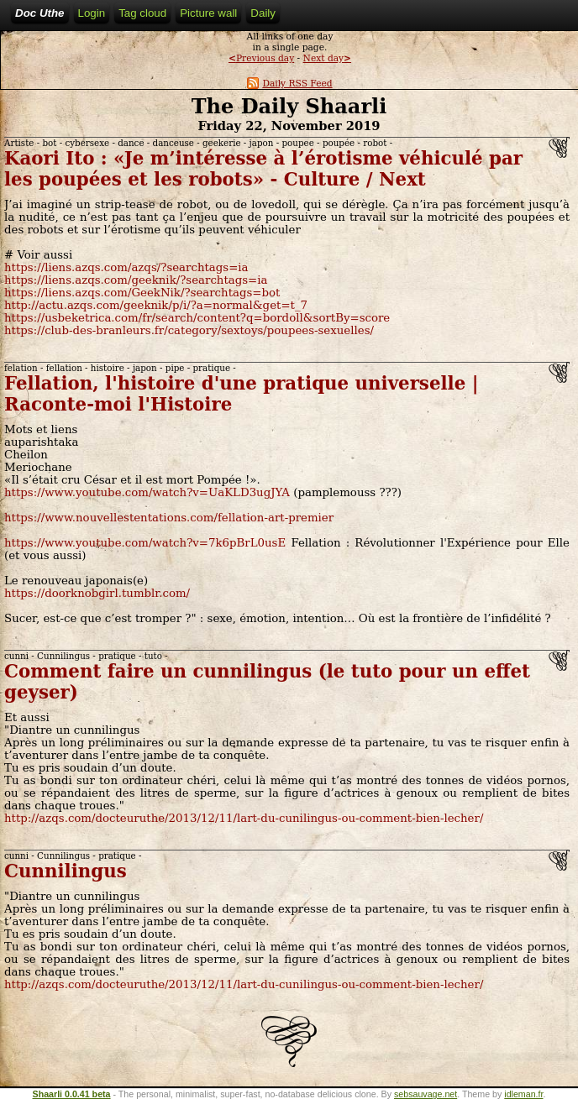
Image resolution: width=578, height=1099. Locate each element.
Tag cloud (142, 13)
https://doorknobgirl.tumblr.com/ (97, 593)
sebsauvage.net (425, 1094)
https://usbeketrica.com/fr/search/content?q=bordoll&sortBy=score (197, 317)
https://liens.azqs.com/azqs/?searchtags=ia (126, 267)
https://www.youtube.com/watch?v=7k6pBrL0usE (145, 542)
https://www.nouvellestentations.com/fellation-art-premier (169, 517)
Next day (327, 58)
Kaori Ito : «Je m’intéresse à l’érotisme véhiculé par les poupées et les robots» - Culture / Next (263, 169)
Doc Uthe (40, 13)
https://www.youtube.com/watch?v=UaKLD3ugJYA (147, 492)
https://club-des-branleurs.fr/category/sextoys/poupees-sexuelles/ (189, 330)
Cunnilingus (65, 871)
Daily (263, 13)
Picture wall (208, 13)
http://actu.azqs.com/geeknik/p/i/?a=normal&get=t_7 (155, 305)
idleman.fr (523, 1094)
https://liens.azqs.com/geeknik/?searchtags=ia (136, 280)
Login (92, 13)
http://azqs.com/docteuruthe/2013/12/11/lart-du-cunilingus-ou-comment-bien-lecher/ (243, 818)
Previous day (261, 58)
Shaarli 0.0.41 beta (72, 1094)
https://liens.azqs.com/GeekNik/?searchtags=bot (142, 292)
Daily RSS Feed (289, 83)
